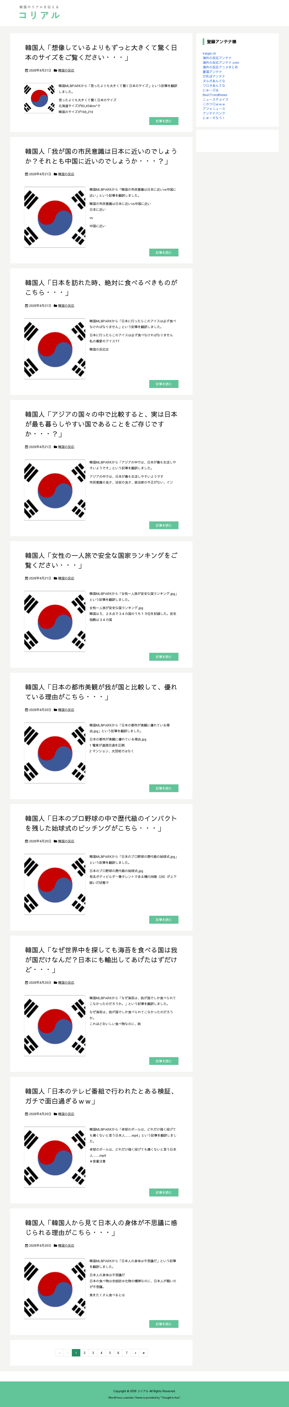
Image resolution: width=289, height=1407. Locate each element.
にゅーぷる (211, 90)
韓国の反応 (66, 70)
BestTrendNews (215, 94)
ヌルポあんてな (214, 81)
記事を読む (164, 121)
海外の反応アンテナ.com (221, 62)
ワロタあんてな (214, 85)
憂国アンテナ (212, 71)
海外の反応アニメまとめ (220, 67)
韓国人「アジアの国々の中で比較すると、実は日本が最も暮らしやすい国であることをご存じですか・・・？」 (101, 424)
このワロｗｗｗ (214, 104)
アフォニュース (214, 108)
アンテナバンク (214, 113)
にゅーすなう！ (214, 118)
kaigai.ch (209, 53)
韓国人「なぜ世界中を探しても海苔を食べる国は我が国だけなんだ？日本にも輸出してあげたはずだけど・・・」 (101, 959)
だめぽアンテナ (214, 76)
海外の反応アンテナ (217, 58)
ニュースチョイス (215, 99)
